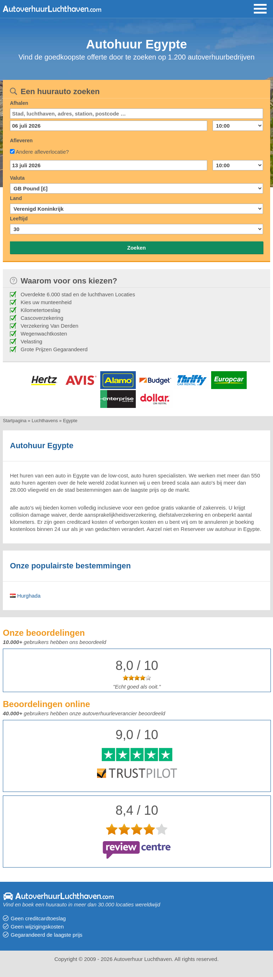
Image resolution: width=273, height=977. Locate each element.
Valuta (17, 178)
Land (16, 198)
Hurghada (25, 596)
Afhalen (19, 103)
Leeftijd (19, 218)
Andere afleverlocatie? (42, 152)
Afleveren (21, 140)
